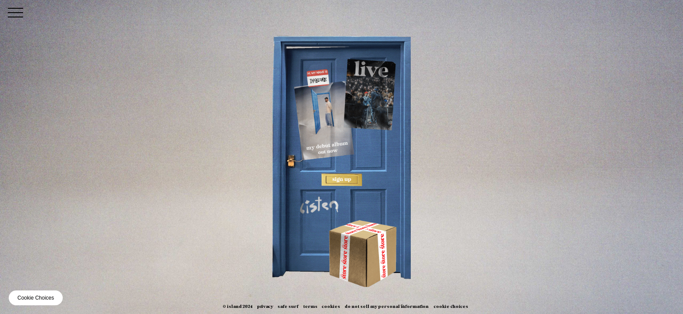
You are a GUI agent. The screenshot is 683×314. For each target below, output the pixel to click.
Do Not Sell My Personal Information (387, 306)
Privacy (265, 306)
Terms (310, 306)
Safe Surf (288, 306)
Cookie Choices (451, 306)
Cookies (331, 306)
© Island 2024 (238, 306)
